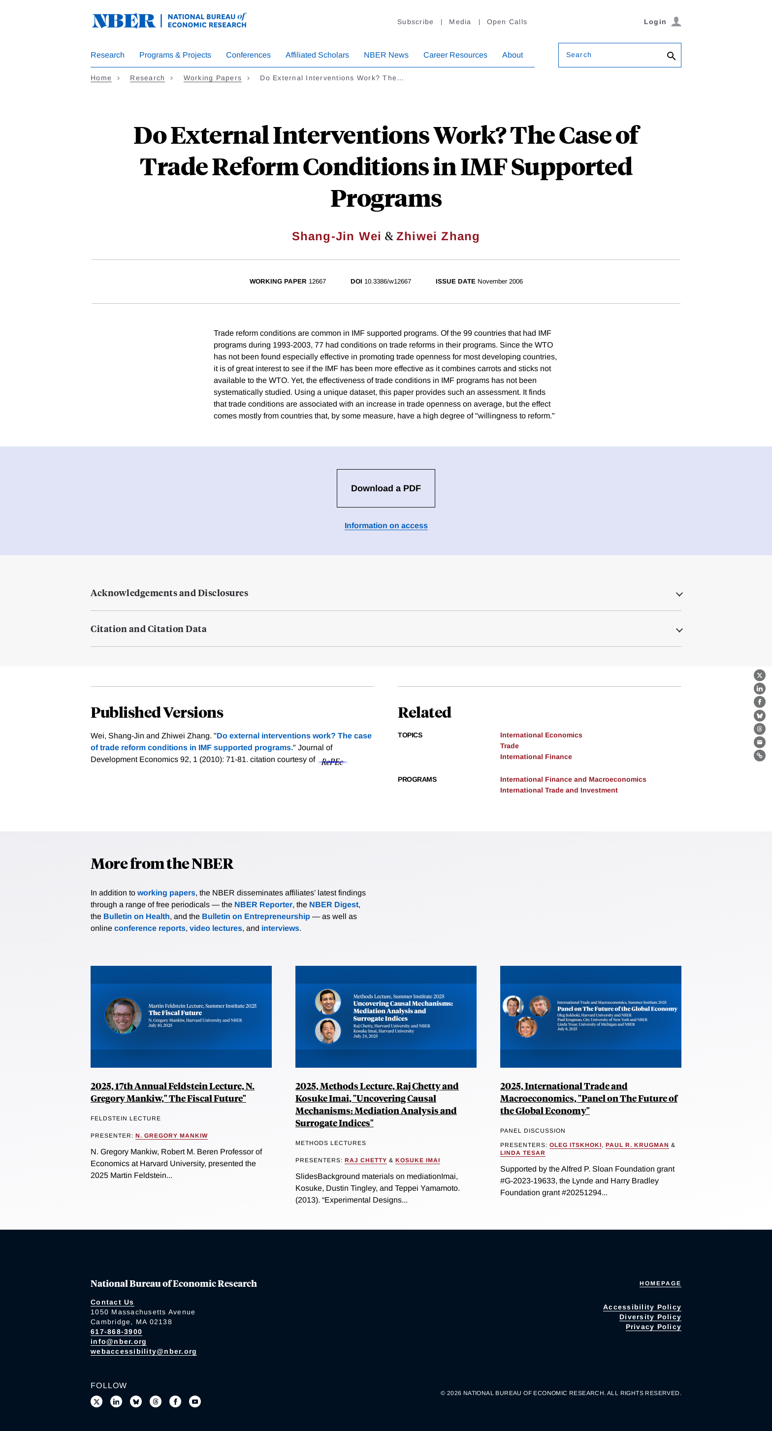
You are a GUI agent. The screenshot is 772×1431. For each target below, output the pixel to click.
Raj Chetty (366, 1160)
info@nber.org (119, 1341)
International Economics (541, 735)
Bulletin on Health (136, 916)
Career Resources (455, 55)
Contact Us (112, 1302)
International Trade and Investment (559, 790)
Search (579, 54)
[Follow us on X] (96, 1401)
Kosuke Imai (417, 1160)
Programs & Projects (175, 55)
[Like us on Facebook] (175, 1401)
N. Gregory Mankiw (171, 1135)
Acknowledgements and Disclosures (169, 593)
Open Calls (507, 22)
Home (101, 78)
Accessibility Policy (642, 1307)
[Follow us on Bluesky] (136, 1401)
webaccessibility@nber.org (144, 1351)
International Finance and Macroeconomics (573, 779)
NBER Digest (333, 904)
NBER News (386, 55)
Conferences (248, 55)
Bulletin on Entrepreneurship (256, 916)
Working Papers (213, 78)
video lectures (216, 928)
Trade (509, 746)
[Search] (671, 57)
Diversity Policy (650, 1317)
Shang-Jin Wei (337, 236)
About (512, 55)
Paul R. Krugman (637, 1145)
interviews (280, 928)
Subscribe (415, 22)
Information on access (386, 525)
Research (108, 55)
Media (460, 22)
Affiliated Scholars (317, 55)
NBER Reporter (263, 904)
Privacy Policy (654, 1327)
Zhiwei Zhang (438, 236)
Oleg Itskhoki (575, 1145)
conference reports (150, 928)
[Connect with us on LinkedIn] (116, 1401)
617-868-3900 (116, 1332)
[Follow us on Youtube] (195, 1401)
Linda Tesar (523, 1152)
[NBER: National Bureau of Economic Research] (177, 26)
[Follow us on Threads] (155, 1401)
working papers (166, 893)
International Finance (536, 757)
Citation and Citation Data (149, 629)
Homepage (660, 1283)
